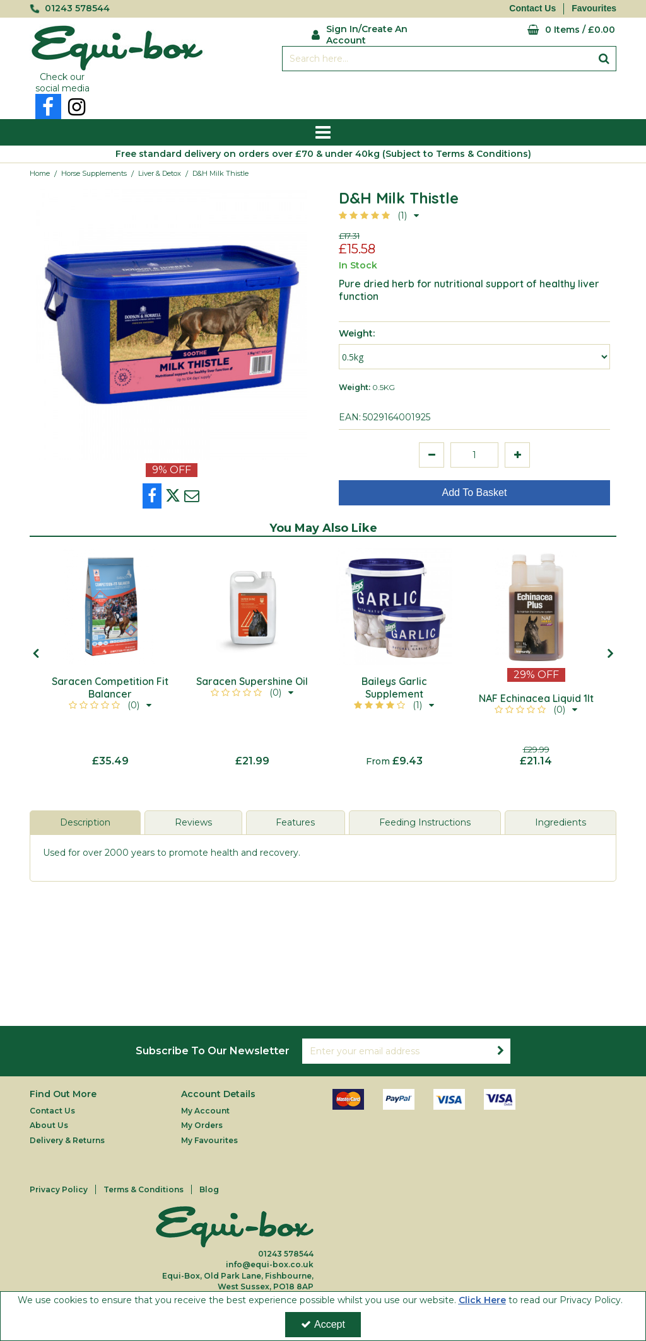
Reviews (193, 822)
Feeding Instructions (425, 822)
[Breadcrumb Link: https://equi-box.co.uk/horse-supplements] (94, 173)
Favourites (594, 8)
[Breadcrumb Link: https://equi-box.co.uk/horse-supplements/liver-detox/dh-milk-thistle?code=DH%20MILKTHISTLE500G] (220, 173)
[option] (110, 658)
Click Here (482, 1300)
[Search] (437, 58)
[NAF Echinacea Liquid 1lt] (536, 606)
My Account (205, 1110)
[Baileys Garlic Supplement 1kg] (394, 606)
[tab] (85, 823)
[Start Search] (604, 58)
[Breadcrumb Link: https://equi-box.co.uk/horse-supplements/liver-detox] (159, 173)
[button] (379, 215)
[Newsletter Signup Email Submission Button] (500, 1051)
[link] (48, 106)
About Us (49, 1125)
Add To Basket (474, 492)
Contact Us (532, 8)
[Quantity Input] (474, 455)
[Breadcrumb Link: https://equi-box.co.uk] (40, 173)
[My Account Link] (376, 33)
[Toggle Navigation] (323, 132)
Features (295, 822)
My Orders (202, 1125)
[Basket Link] (537, 30)
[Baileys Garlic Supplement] (394, 694)
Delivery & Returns (67, 1140)
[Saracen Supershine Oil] (252, 606)
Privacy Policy (59, 1189)
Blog (209, 1189)
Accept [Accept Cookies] (323, 1324)
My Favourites (209, 1140)
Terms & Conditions (143, 1189)
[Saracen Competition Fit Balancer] (110, 606)
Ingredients (560, 822)
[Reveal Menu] (323, 132)
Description (85, 822)
